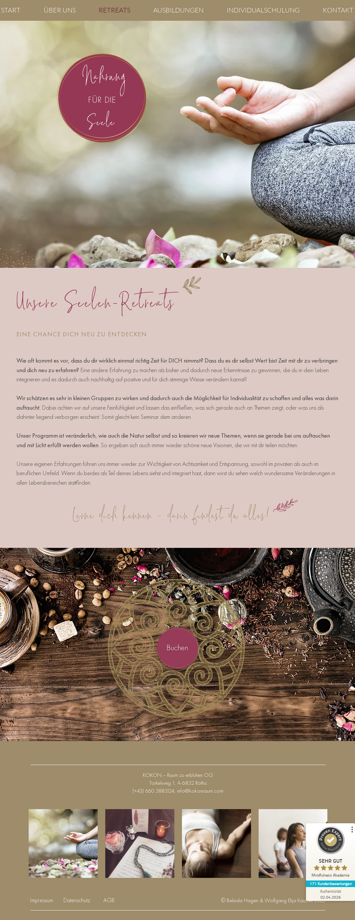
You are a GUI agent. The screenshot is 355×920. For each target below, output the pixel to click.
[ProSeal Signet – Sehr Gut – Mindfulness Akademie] (330, 853)
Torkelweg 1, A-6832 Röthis (178, 782)
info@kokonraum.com (200, 790)
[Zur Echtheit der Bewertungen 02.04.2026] (330, 894)
